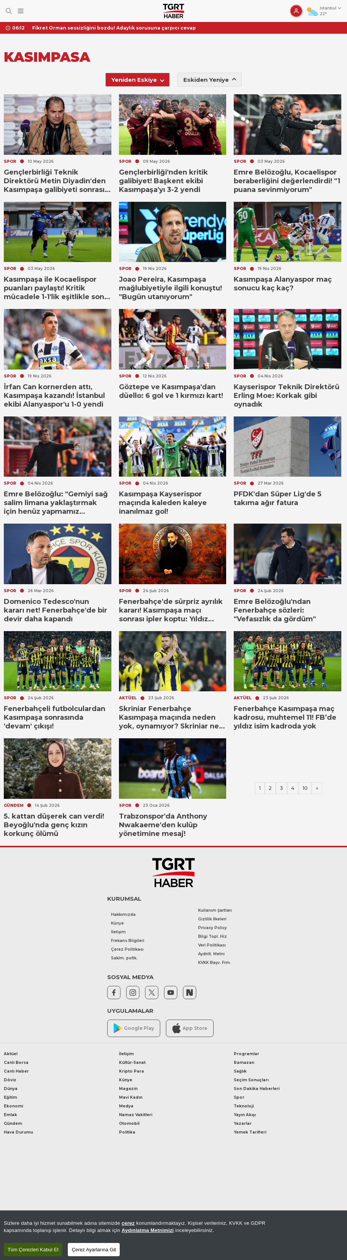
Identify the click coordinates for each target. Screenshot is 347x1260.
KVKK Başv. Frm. (214, 962)
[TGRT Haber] (173, 11)
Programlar (246, 1053)
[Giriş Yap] (296, 11)
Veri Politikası (212, 945)
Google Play (134, 1028)
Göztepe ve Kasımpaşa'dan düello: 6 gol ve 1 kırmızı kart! (171, 391)
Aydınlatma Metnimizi (148, 1230)
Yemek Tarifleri (250, 1132)
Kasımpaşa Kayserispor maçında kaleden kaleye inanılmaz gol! (163, 503)
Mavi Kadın (130, 1097)
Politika (127, 1132)
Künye (117, 923)
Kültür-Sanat (132, 1062)
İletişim (118, 931)
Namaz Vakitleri (135, 1114)
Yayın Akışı (245, 1114)
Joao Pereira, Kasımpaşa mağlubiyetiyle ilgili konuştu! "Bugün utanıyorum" (170, 288)
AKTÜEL (128, 697)
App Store (189, 1028)
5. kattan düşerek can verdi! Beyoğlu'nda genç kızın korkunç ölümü (54, 825)
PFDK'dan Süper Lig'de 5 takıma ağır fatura (277, 498)
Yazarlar (243, 1123)
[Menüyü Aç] (20, 11)
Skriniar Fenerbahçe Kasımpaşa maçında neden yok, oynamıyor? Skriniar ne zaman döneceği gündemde (170, 718)
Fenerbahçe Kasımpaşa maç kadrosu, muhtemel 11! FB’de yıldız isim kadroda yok (285, 717)
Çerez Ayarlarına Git (94, 1249)
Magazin (128, 1088)
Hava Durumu (18, 1132)
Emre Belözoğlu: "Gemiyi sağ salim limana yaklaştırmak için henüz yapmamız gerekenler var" (56, 503)
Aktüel (10, 1053)
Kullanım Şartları (215, 910)
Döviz (10, 1080)
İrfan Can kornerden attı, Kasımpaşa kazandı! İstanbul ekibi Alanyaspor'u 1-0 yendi (54, 396)
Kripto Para (131, 1071)
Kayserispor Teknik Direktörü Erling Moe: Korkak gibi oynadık (286, 396)
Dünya (10, 1088)
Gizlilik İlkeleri (212, 919)
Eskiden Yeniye (209, 79)
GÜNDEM (13, 805)
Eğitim (10, 1097)
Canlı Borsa (16, 1062)
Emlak (10, 1114)
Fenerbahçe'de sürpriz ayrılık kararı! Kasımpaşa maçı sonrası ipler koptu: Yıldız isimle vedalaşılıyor (171, 610)
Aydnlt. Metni (211, 953)
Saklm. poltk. (124, 958)
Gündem (13, 1123)
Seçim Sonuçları (251, 1080)
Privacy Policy (212, 927)
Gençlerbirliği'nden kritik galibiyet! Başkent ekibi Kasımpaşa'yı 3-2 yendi (163, 181)
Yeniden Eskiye (137, 79)
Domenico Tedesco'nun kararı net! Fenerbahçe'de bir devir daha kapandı (55, 610)
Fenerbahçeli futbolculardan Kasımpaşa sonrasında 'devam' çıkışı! (54, 717)
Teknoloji (244, 1106)
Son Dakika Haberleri (257, 1088)
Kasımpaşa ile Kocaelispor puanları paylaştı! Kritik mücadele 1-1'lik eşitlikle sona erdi (56, 288)
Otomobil (129, 1123)
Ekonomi (13, 1106)
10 (305, 788)
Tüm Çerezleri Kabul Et (33, 1249)
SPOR (10, 161)
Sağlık (240, 1071)
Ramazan (244, 1062)
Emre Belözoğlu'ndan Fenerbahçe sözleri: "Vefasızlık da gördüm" (275, 610)
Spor (239, 1097)
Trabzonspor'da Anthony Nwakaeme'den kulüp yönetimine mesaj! (163, 825)
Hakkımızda (123, 914)
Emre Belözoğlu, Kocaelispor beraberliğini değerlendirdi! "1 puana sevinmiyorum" (287, 181)
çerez (128, 1223)
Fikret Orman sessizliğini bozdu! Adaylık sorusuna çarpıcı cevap (114, 28)
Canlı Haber (16, 1071)
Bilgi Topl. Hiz (212, 936)
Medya (126, 1106)
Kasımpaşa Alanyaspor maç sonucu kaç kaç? (283, 283)
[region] (173, 1235)
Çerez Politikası (127, 949)
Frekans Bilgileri (127, 940)
